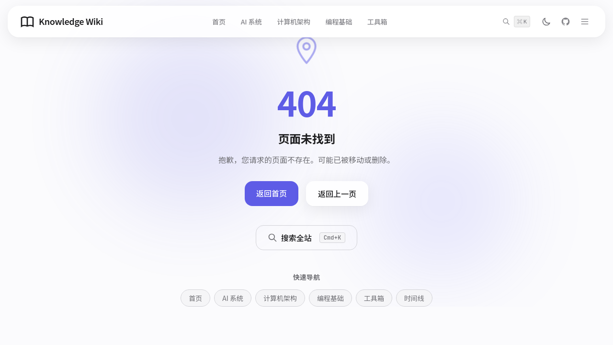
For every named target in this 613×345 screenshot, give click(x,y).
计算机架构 (293, 21)
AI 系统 (251, 21)
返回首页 (271, 193)
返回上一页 (337, 193)
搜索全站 (307, 237)
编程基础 (339, 21)
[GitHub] (565, 21)
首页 (219, 21)
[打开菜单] (584, 21)
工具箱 (377, 21)
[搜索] (516, 21)
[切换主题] (546, 21)
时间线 (414, 298)
